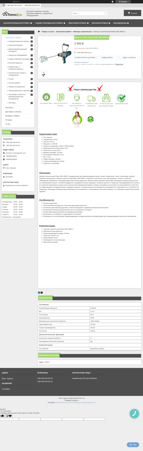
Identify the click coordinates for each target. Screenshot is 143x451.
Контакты (9, 108)
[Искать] (106, 13)
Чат (133, 445)
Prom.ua (81, 398)
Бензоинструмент (100, 23)
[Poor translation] (9, 416)
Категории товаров (13, 37)
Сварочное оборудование (17, 55)
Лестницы (12, 103)
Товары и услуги (47, 32)
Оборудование (120, 23)
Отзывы (8, 120)
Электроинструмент (77, 23)
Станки (11, 79)
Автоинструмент (14, 83)
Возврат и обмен (12, 116)
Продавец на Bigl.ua (71, 400)
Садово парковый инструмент (49, 23)
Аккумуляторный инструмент (16, 23)
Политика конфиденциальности (84, 402)
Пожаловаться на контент (64, 402)
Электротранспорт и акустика (19, 90)
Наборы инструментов (16, 87)
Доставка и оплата (13, 112)
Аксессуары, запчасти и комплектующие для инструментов (17, 97)
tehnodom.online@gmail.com (15, 153)
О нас (7, 124)
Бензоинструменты (15, 63)
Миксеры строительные (82, 32)
